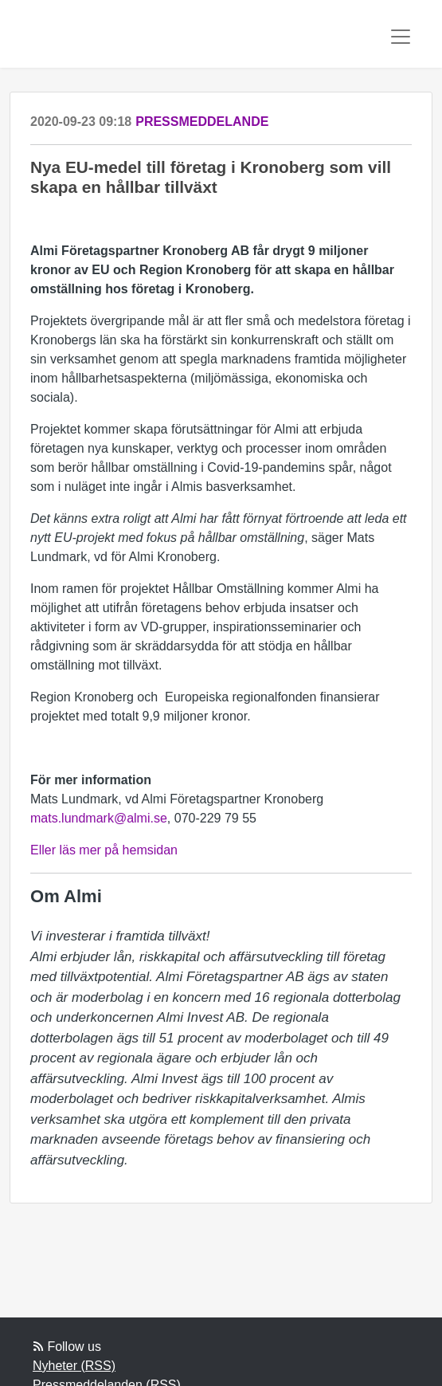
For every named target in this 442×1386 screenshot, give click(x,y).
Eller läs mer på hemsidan (104, 850)
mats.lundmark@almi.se (98, 818)
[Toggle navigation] (400, 37)
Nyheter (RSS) (74, 1365)
